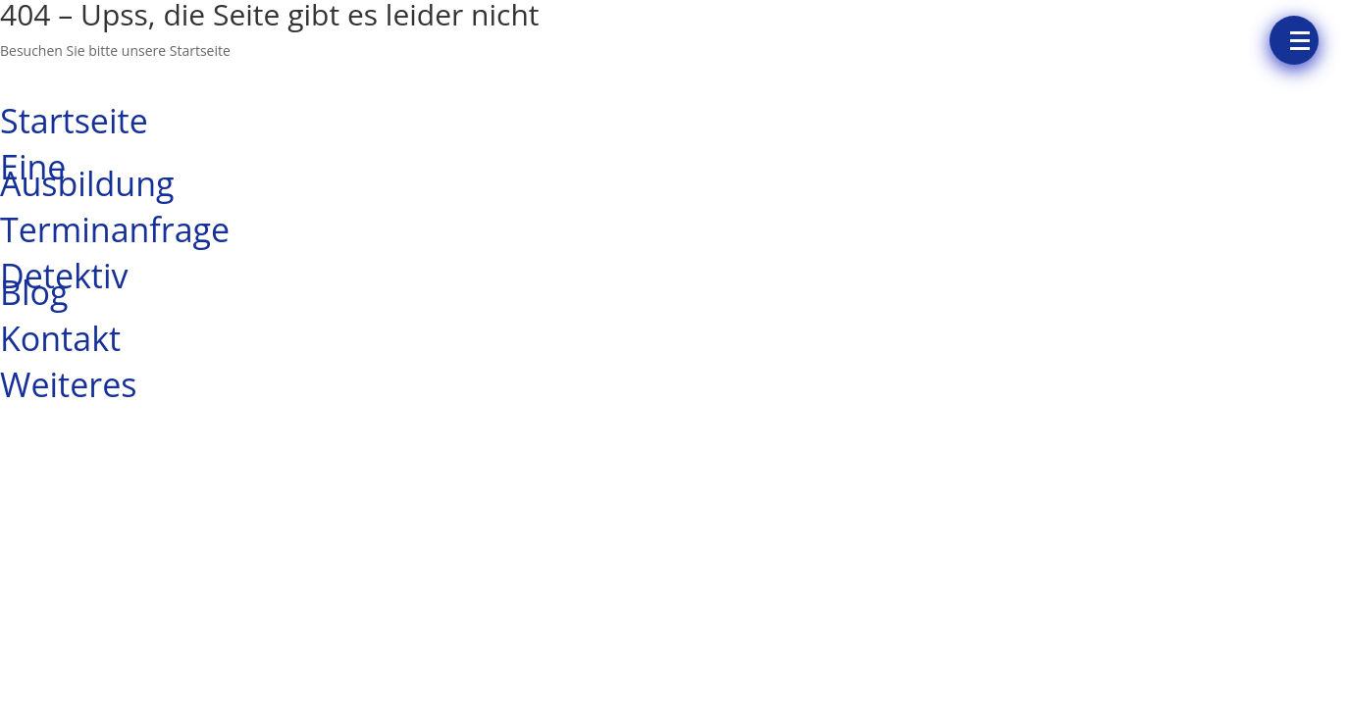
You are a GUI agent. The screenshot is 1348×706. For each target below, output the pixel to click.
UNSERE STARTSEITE (114, 79)
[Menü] (1294, 40)
